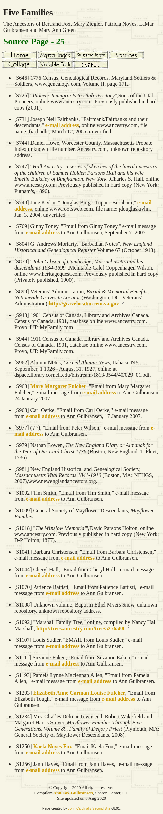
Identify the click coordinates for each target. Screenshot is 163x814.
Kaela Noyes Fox (52, 746)
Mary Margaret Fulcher (58, 386)
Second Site (101, 808)
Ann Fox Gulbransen (73, 792)
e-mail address (62, 125)
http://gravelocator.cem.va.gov (84, 303)
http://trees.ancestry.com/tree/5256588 (80, 628)
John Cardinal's (79, 808)
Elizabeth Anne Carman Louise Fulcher (79, 693)
